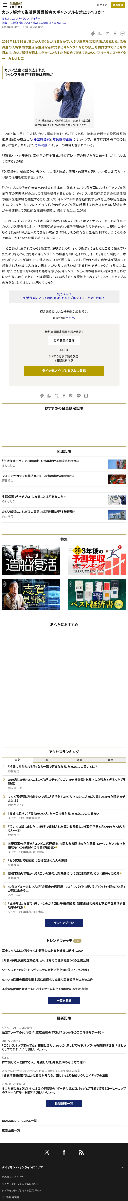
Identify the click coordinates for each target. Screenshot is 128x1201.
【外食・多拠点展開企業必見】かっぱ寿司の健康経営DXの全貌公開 (45, 960)
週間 (79, 760)
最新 (17, 760)
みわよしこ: (21, 18)
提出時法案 (41, 139)
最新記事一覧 (64, 1103)
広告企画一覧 (11, 1130)
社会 (4, 22)
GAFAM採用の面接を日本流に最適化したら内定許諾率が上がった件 (47, 979)
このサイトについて (13, 1177)
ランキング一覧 (64, 923)
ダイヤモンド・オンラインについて (22, 1167)
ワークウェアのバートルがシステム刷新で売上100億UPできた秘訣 (45, 970)
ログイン (102, 5)
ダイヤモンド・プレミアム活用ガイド (21, 1190)
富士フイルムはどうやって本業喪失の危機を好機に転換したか (42, 950)
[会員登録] (118, 5)
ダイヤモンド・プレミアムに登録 (64, 370)
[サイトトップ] (14, 5)
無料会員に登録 (64, 340)
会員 (110, 760)
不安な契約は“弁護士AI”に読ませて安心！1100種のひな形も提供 (45, 989)
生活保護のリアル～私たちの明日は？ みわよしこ (38, 22)
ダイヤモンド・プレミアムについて (20, 1183)
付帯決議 (40, 145)
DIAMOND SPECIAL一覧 (19, 1120)
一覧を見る (64, 1000)
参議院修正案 (62, 139)
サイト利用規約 (10, 1197)
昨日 (49, 760)
